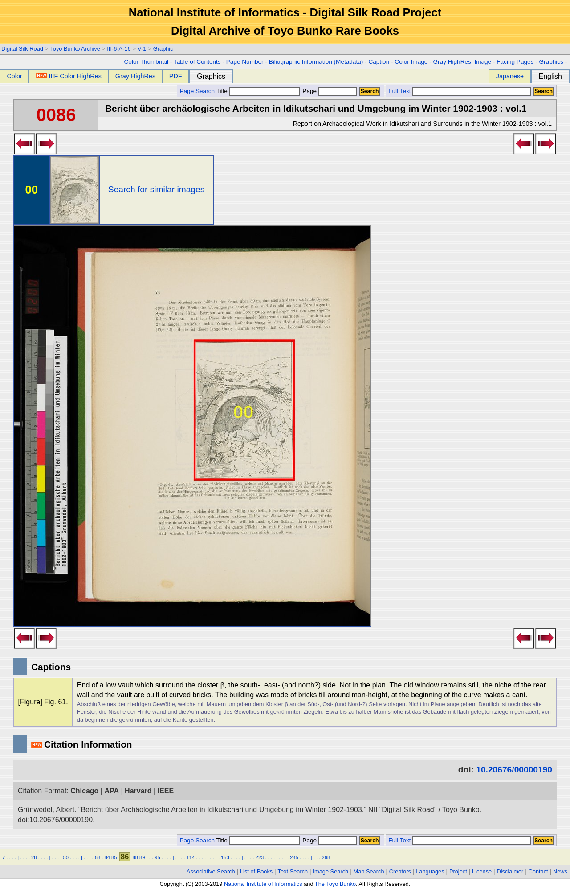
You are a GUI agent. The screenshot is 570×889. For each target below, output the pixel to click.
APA (111, 791)
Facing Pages (515, 61)
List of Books (256, 871)
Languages (430, 871)
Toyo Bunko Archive (75, 48)
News (560, 871)
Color (14, 76)
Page (329, 91)
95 (157, 857)
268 (326, 857)
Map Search (369, 871)
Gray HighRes (135, 76)
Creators (400, 871)
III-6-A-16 (118, 48)
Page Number (245, 61)
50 (65, 857)
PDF (175, 76)
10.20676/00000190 (514, 769)
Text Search (293, 871)
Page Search (197, 91)
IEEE (166, 791)
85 (114, 857)
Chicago (84, 791)
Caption (378, 61)
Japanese (510, 76)
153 (225, 857)
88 (135, 857)
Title (258, 91)
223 (260, 857)
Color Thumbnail (146, 61)
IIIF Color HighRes (69, 76)
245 (294, 857)
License (482, 871)
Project (458, 871)
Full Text (399, 91)
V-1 (142, 48)
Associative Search (211, 871)
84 (107, 857)
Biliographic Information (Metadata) (316, 61)
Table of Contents (197, 61)
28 (34, 857)
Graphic (163, 48)
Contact (538, 871)
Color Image (411, 61)
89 (142, 857)
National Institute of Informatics (263, 884)
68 (97, 857)
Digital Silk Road (22, 48)
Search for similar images (156, 189)
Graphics (551, 61)
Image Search (331, 871)
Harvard (138, 791)
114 (191, 857)
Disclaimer (510, 871)
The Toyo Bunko (335, 884)
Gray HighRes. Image (462, 61)
